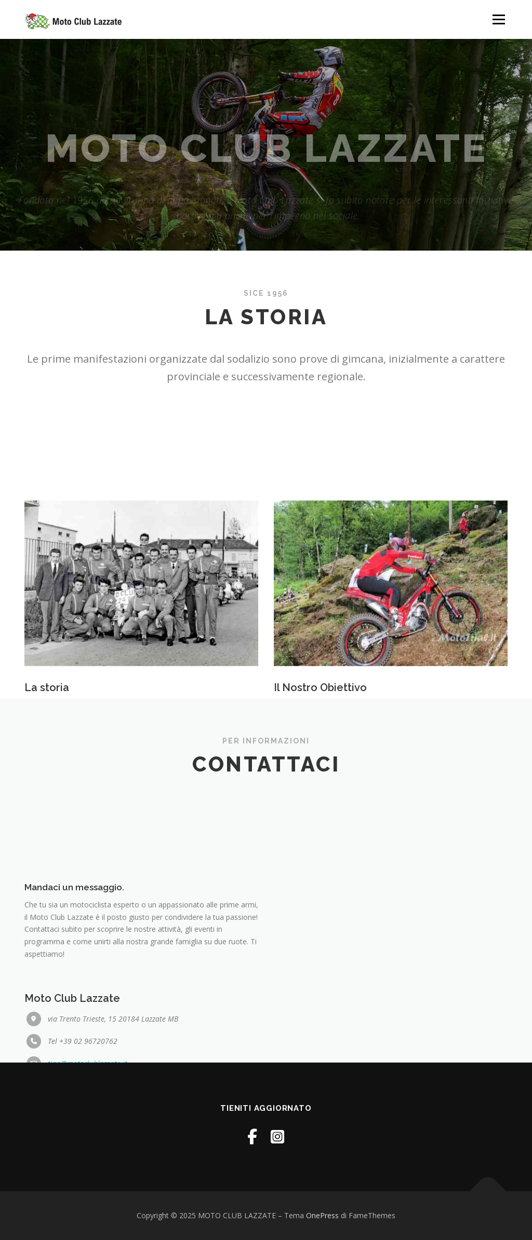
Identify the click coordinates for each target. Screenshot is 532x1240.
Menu (498, 19)
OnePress (322, 1215)
